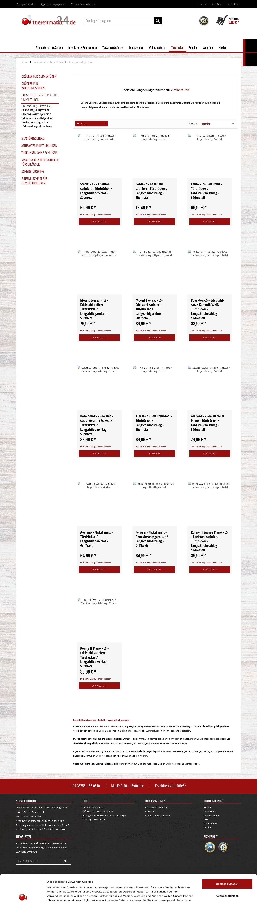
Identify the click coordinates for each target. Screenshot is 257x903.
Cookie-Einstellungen (156, 807)
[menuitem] (202, 4)
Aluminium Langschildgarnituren (38, 118)
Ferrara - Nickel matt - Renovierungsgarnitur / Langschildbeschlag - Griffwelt (152, 539)
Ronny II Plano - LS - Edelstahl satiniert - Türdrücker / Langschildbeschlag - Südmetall (94, 657)
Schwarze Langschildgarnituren (37, 126)
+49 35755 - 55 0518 (85, 786)
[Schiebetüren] (136, 48)
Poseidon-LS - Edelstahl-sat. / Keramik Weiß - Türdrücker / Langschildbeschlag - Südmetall (207, 309)
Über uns (150, 811)
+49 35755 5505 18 (30, 812)
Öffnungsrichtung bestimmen (98, 811)
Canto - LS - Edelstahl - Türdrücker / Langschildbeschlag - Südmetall (206, 191)
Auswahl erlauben (227, 867)
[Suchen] (158, 20)
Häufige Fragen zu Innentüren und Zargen (104, 815)
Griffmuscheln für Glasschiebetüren (34, 180)
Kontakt (208, 807)
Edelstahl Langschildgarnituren (37, 106)
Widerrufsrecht (212, 815)
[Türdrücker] (177, 48)
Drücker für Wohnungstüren (33, 85)
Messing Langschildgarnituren (37, 114)
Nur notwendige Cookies (227, 879)
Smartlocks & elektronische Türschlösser (40, 162)
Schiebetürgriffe (32, 171)
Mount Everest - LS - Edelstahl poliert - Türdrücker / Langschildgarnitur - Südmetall (94, 309)
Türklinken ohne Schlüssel (39, 152)
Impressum (210, 811)
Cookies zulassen (227, 856)
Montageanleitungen (93, 819)
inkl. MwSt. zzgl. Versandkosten (95, 214)
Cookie (207, 827)
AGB (206, 819)
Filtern (81, 123)
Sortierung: (192, 123)
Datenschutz (210, 823)
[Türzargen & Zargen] (113, 48)
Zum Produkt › (99, 221)
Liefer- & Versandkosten (158, 815)
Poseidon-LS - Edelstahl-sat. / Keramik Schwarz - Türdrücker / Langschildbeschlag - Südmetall (97, 425)
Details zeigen (190, 895)
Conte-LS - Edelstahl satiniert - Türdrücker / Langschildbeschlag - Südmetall (151, 191)
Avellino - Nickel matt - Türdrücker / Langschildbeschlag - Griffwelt (96, 539)
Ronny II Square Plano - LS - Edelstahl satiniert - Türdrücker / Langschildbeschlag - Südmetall (209, 541)
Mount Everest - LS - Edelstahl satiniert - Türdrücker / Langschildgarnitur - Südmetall (149, 309)
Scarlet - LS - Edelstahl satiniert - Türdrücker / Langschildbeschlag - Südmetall (96, 191)
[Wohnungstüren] (157, 48)
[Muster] (222, 48)
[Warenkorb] (227, 20)
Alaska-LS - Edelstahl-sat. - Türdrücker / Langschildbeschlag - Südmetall (154, 423)
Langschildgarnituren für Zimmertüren (39, 97)
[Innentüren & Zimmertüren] (82, 48)
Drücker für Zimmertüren (38, 76)
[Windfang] (208, 48)
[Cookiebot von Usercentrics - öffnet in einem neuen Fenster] (23, 896)
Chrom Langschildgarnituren (36, 110)
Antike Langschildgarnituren (36, 122)
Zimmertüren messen (93, 807)
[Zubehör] (193, 48)
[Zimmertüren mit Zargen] (49, 48)
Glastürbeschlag (32, 138)
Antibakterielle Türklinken (39, 145)
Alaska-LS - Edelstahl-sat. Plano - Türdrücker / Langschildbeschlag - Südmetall (208, 423)
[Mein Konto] (217, 4)
